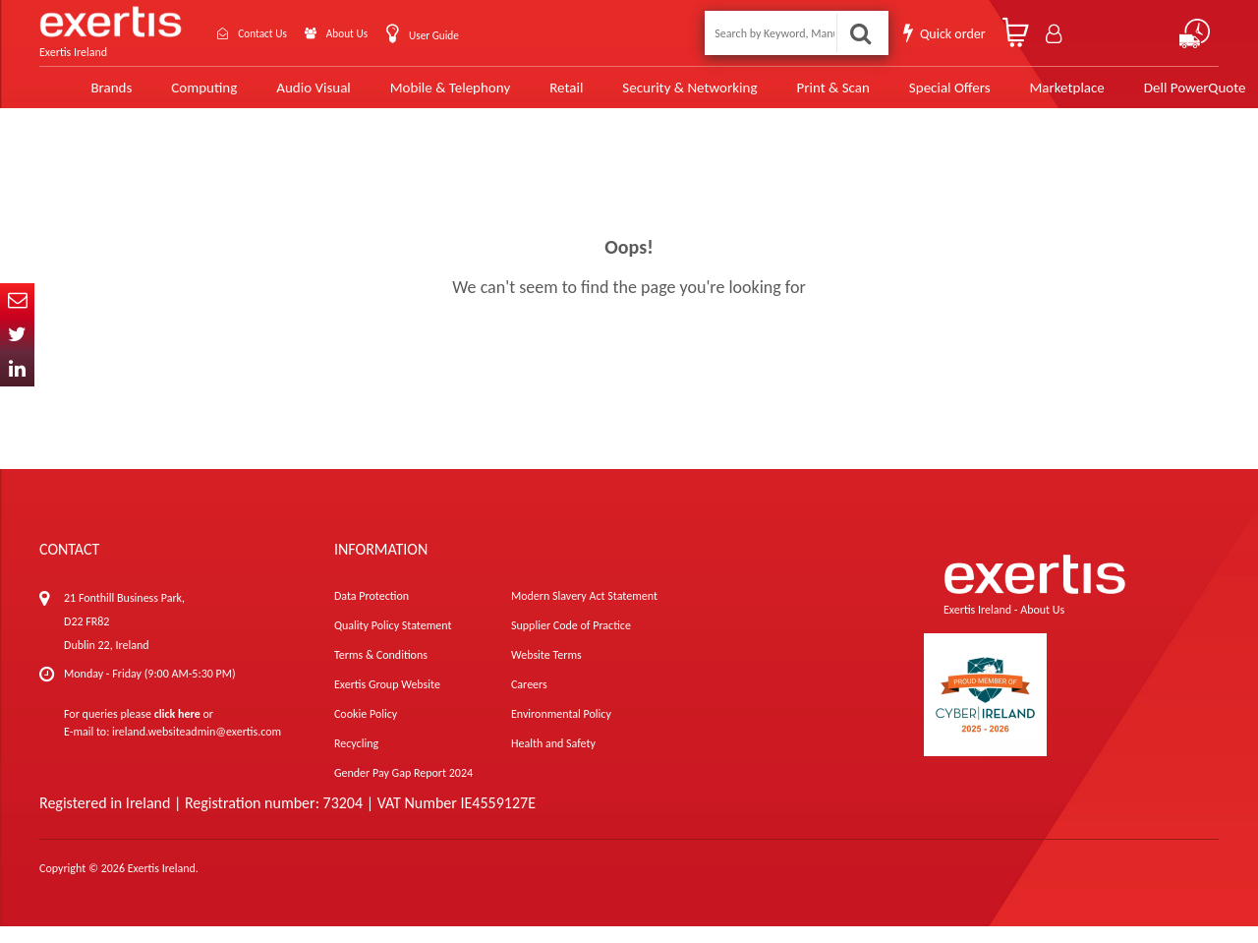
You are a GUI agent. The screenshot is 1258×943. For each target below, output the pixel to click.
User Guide (470, 35)
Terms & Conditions (381, 671)
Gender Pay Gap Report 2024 (403, 789)
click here (177, 730)
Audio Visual (280, 95)
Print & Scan (793, 95)
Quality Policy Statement (392, 642)
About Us (371, 33)
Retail (529, 95)
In (17, 369)
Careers (529, 701)
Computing (172, 95)
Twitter (17, 335)
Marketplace (1023, 95)
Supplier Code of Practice (571, 642)
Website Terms (546, 671)
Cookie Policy (365, 730)
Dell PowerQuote (1149, 95)
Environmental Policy (561, 730)
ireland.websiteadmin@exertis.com (196, 748)
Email (17, 300)
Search (861, 33)
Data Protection (371, 612)
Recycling (356, 760)
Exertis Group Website (387, 701)
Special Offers (907, 95)
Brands (79, 95)
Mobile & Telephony (414, 95)
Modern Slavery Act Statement (584, 612)
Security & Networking (651, 95)
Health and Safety (553, 760)
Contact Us (271, 33)
